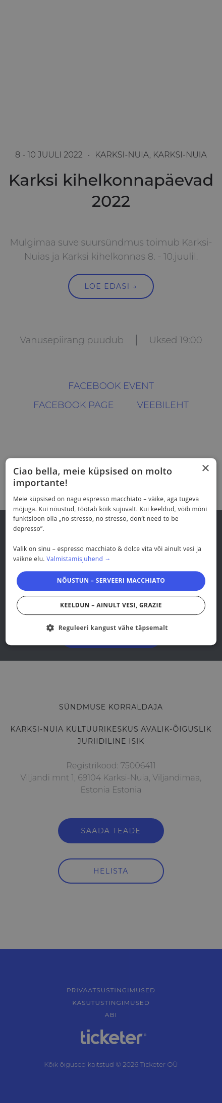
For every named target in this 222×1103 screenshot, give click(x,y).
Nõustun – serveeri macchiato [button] (111, 580)
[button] (111, 627)
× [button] (205, 468)
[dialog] (111, 551)
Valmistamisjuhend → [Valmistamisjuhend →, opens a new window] (78, 559)
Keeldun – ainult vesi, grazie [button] (111, 605)
